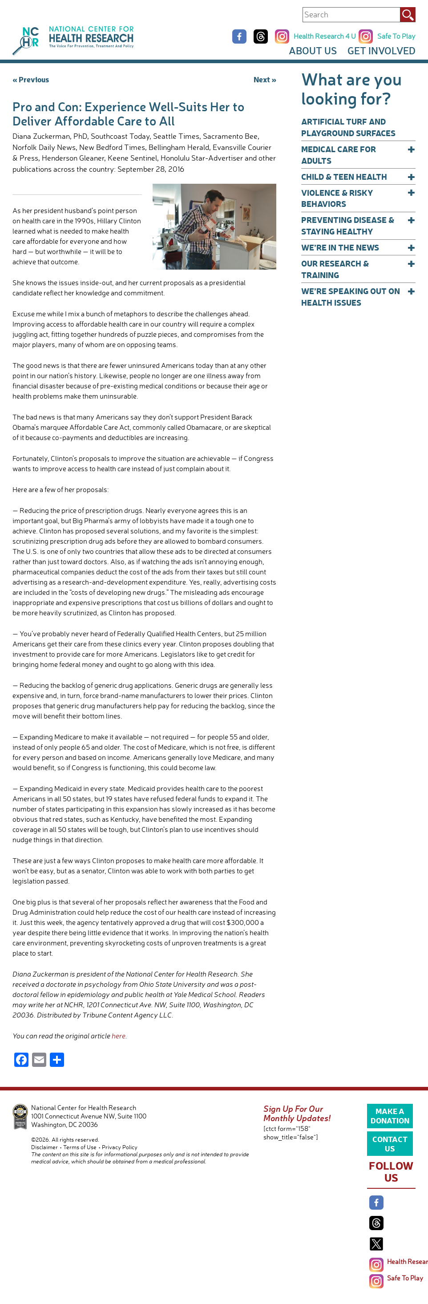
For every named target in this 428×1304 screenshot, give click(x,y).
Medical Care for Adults (358, 154)
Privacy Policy (119, 1147)
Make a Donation (390, 1115)
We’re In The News (358, 247)
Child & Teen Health (358, 176)
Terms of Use (80, 1147)
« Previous (30, 79)
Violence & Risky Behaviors (358, 198)
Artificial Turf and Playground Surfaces (348, 127)
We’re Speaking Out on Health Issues (358, 296)
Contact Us (390, 1143)
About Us (313, 50)
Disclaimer (44, 1147)
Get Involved (381, 50)
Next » (265, 79)
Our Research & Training (358, 269)
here (118, 1035)
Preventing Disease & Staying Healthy (358, 225)
